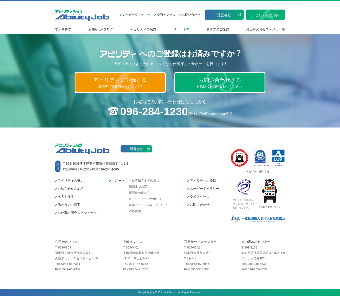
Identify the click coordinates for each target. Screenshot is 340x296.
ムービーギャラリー (136, 14)
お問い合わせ (191, 14)
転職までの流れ (139, 186)
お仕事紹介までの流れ (144, 180)
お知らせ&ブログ (100, 29)
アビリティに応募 (265, 14)
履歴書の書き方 (139, 192)
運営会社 (224, 14)
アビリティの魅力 (143, 29)
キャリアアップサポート (145, 198)
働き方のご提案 (217, 29)
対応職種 (135, 211)
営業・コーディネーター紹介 (148, 205)
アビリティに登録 (203, 180)
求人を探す (63, 29)
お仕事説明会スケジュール (265, 29)
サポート (179, 29)
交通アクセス (166, 14)
